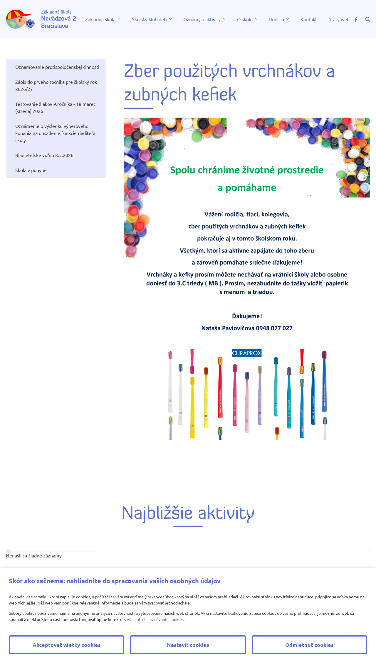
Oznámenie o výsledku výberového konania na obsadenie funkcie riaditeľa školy (55, 133)
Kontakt (309, 19)
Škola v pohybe (31, 170)
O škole (245, 19)
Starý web (339, 19)
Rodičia (276, 19)
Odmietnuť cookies (309, 644)
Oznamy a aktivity (202, 19)
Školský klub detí (149, 19)
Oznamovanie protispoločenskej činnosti (57, 67)
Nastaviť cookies (188, 644)
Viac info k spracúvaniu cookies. (155, 619)
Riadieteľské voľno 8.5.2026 (44, 155)
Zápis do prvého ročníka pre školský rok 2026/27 (56, 85)
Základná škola (100, 19)
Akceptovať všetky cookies (67, 644)
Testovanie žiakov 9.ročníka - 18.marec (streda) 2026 (55, 107)
